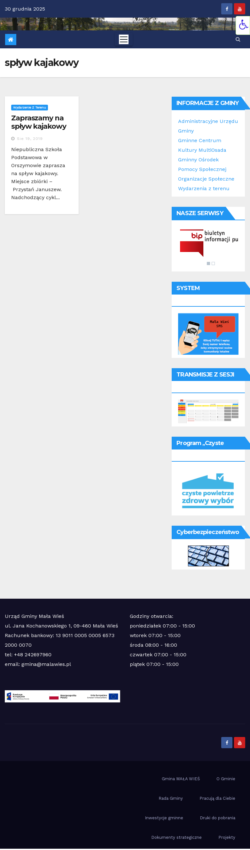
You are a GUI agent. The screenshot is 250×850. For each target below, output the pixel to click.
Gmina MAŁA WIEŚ (181, 778)
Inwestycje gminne (164, 817)
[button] (238, 39)
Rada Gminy (171, 798)
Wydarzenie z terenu (29, 107)
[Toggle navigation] (124, 39)
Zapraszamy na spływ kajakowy (38, 122)
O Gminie (225, 778)
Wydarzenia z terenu (204, 188)
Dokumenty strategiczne (176, 837)
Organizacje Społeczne (206, 179)
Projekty (226, 837)
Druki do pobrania (217, 817)
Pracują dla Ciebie (217, 798)
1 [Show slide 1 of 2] (208, 263)
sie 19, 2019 (30, 138)
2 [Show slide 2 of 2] (213, 263)
